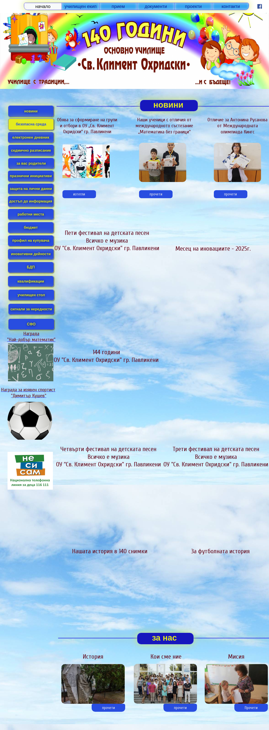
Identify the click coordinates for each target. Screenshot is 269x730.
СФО (31, 324)
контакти (231, 6)
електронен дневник (30, 137)
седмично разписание (31, 150)
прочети (156, 194)
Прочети (251, 708)
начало (42, 6)
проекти (193, 6)
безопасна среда (31, 124)
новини (31, 111)
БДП (31, 267)
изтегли (79, 194)
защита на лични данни (31, 189)
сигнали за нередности (31, 309)
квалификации (31, 281)
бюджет (31, 227)
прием (118, 6)
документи (156, 6)
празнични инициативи (31, 176)
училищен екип (80, 6)
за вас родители (31, 163)
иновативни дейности (31, 254)
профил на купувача (30, 240)
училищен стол (31, 295)
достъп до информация (30, 201)
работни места (31, 214)
